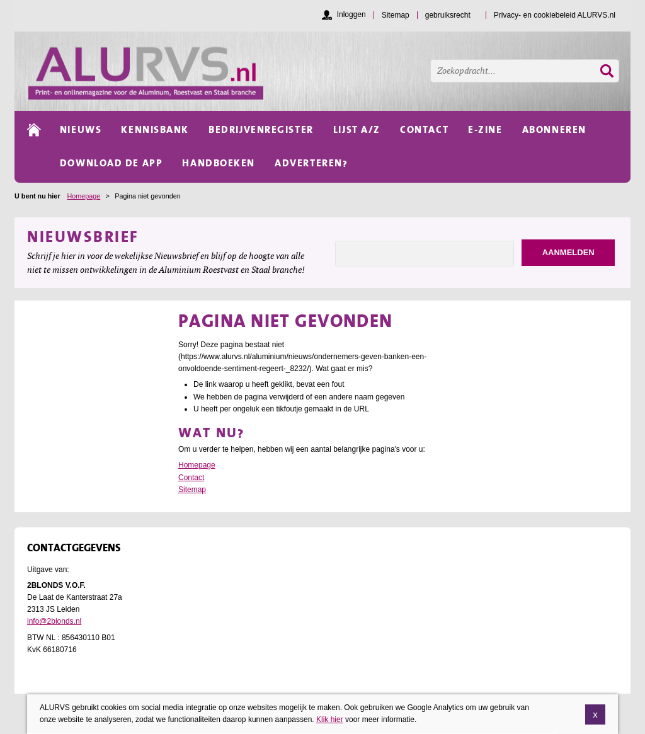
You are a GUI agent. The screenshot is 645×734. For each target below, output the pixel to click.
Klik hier (329, 722)
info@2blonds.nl (54, 621)
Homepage (83, 196)
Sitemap (192, 489)
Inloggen (351, 14)
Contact (191, 477)
